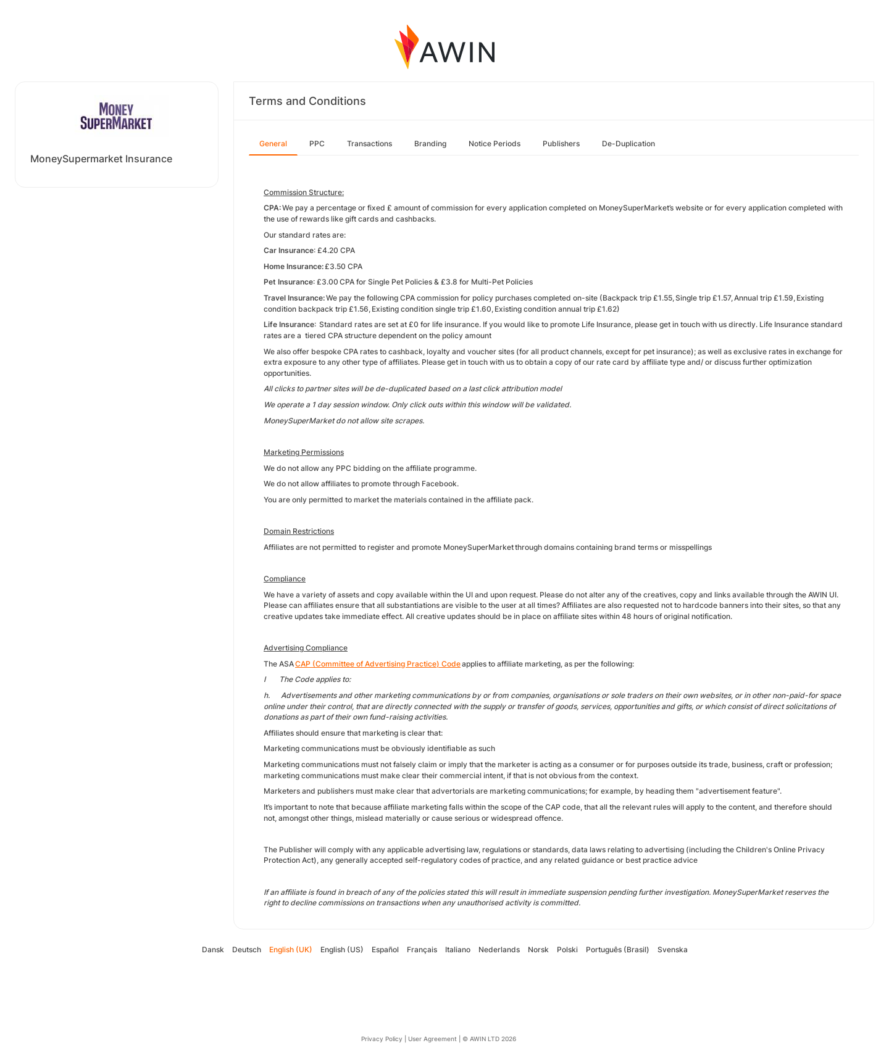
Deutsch (246, 949)
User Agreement (432, 1038)
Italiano (457, 949)
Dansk (213, 949)
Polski (567, 949)
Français (422, 949)
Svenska (672, 949)
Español (385, 949)
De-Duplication (628, 143)
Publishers (561, 143)
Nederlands (499, 949)
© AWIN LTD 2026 (489, 1038)
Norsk (538, 949)
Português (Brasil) (617, 949)
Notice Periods (494, 143)
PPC (317, 143)
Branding (430, 143)
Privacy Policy (382, 1038)
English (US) (342, 949)
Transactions (369, 143)
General (273, 143)
